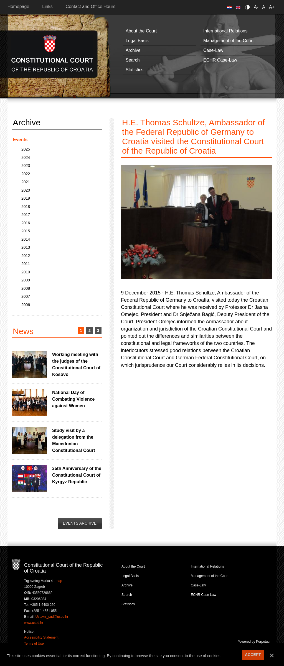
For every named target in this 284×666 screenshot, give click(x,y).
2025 (25, 149)
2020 (25, 190)
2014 (25, 239)
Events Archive (80, 523)
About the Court (141, 31)
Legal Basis (137, 40)
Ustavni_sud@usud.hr (52, 617)
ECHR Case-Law (220, 60)
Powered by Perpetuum (255, 642)
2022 (25, 174)
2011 (25, 263)
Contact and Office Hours (90, 6)
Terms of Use (34, 643)
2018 (25, 206)
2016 (25, 223)
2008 (25, 288)
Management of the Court (228, 40)
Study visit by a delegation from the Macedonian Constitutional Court (73, 440)
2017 (25, 214)
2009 (25, 280)
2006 (25, 305)
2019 (25, 198)
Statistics (134, 69)
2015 (25, 231)
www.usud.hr (33, 623)
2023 (25, 165)
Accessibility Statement (41, 637)
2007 (25, 296)
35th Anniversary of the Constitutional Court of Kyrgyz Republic (76, 475)
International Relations (225, 31)
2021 (25, 182)
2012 (25, 255)
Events (20, 139)
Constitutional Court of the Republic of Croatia (52, 53)
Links (47, 6)
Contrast (248, 7)
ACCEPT (253, 654)
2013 (25, 247)
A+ (272, 7)
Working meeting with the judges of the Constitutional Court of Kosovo (76, 364)
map (59, 581)
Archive (133, 50)
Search (133, 60)
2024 (25, 157)
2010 (25, 272)
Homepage (18, 6)
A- (256, 7)
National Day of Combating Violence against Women (73, 399)
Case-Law (213, 50)
